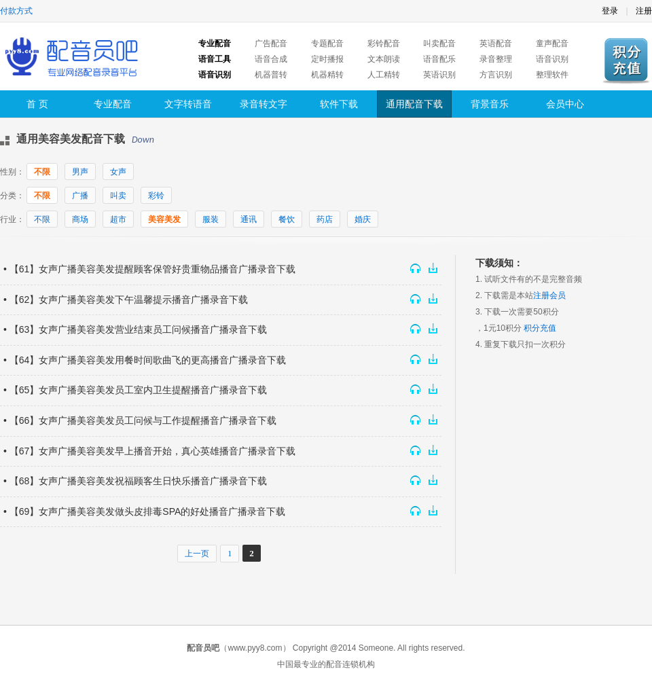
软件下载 (339, 103)
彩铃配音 (383, 43)
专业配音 (113, 103)
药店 (324, 219)
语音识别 (552, 59)
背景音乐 (490, 103)
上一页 (197, 553)
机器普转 (271, 74)
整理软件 (552, 74)
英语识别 (439, 74)
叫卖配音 (439, 43)
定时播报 (327, 59)
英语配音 (495, 43)
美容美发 (164, 219)
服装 (210, 219)
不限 (42, 172)
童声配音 (552, 43)
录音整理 (495, 59)
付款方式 (16, 11)
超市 (118, 219)
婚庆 (363, 219)
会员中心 (565, 103)
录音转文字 (263, 103)
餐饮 (286, 219)
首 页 (37, 103)
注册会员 (549, 295)
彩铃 (156, 195)
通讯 (248, 219)
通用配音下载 (414, 103)
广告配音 (271, 43)
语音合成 (271, 59)
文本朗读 (383, 59)
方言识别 (495, 74)
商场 (80, 219)
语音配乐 (439, 59)
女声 (118, 172)
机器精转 (327, 74)
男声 (80, 172)
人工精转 (383, 74)
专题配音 (327, 43)
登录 (610, 11)
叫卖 (118, 195)
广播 (80, 195)
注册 (644, 11)
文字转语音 (188, 103)
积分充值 (540, 328)
